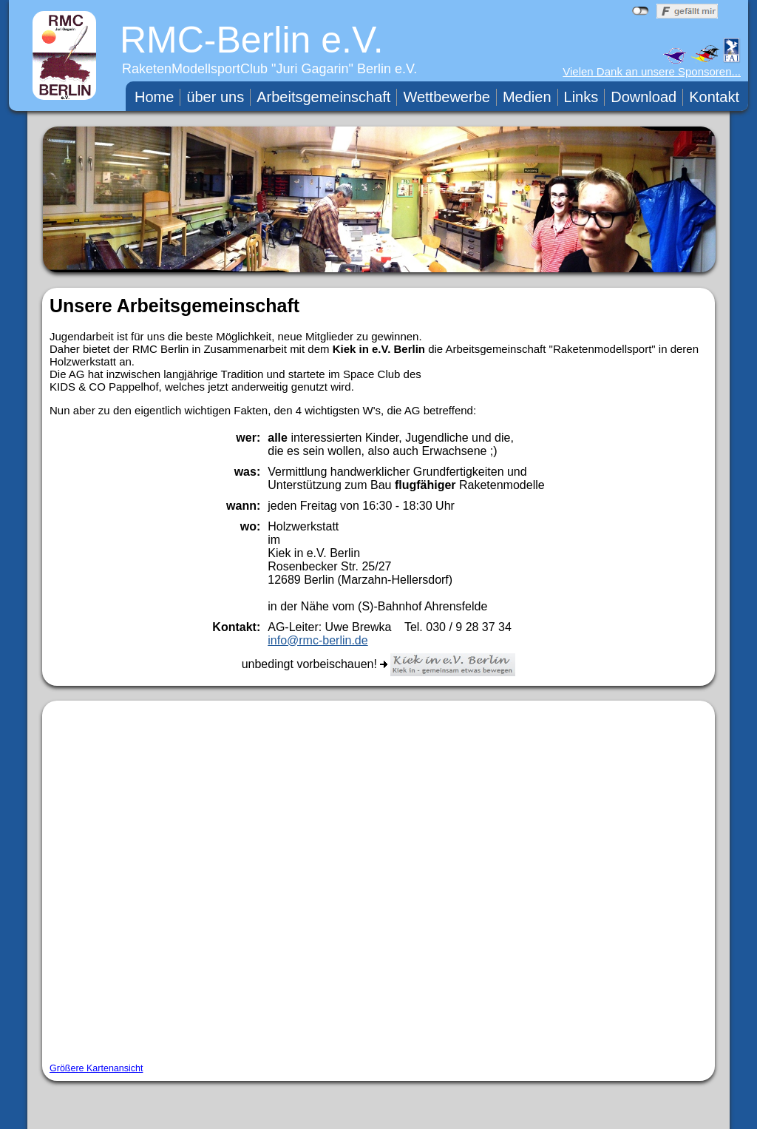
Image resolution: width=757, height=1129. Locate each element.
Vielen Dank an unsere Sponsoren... (652, 71)
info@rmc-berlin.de (317, 640)
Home (154, 97)
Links (581, 97)
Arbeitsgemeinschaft (323, 97)
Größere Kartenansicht (96, 1068)
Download (643, 97)
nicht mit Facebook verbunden (640, 11)
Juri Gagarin (312, 68)
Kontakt (714, 97)
